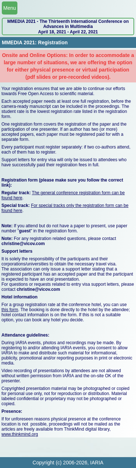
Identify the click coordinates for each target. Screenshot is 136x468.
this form (9, 309)
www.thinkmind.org (19, 434)
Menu (9, 8)
